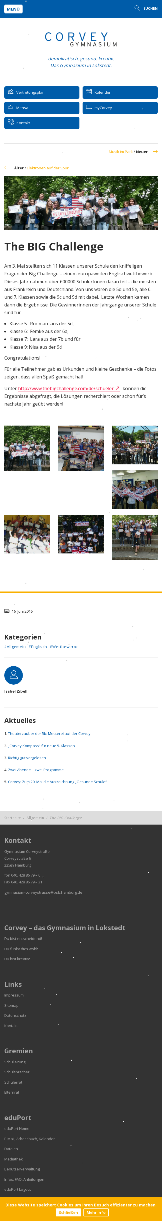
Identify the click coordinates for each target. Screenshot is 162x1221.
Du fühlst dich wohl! (21, 948)
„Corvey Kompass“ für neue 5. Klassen (41, 745)
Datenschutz (15, 1015)
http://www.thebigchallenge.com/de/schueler (66, 388)
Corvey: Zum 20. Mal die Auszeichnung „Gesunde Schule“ (57, 781)
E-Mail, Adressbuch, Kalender (29, 1138)
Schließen (68, 1212)
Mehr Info (96, 1212)
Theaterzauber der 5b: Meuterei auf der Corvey (49, 733)
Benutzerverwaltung (22, 1169)
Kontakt (11, 1025)
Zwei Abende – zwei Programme (36, 769)
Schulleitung (14, 1061)
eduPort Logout (17, 1189)
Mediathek (13, 1159)
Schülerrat (13, 1082)
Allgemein (35, 817)
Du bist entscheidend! (23, 938)
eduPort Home (16, 1128)
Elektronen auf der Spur (48, 168)
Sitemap (11, 1005)
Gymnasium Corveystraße (27, 851)
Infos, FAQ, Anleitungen (24, 1179)
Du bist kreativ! (17, 958)
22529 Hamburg (17, 865)
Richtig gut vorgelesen (27, 757)
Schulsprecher (16, 1071)
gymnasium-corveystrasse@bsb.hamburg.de (43, 892)
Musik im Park (121, 151)
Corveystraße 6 (17, 858)
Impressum (14, 995)
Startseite (12, 817)
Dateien (11, 1148)
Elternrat (11, 1092)
